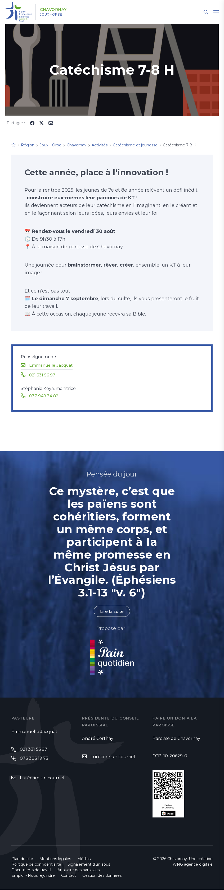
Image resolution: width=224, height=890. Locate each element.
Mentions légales (55, 859)
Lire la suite (112, 611)
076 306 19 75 (34, 758)
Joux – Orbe (55, 14)
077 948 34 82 (44, 395)
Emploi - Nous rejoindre (33, 875)
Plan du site (22, 859)
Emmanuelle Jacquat (52, 365)
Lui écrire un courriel (42, 778)
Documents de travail (31, 870)
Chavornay (57, 10)
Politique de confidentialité (36, 864)
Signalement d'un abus (89, 864)
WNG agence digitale (193, 864)
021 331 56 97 (42, 374)
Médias (84, 859)
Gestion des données (102, 875)
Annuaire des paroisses (78, 870)
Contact (68, 875)
